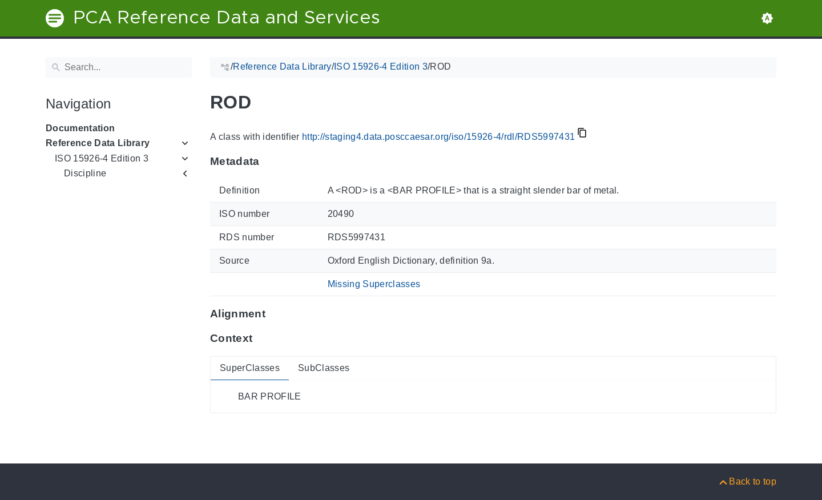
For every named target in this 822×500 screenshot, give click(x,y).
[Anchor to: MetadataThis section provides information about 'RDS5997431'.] (270, 161)
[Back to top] (747, 481)
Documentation (80, 128)
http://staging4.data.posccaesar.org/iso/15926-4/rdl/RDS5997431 (438, 137)
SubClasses (323, 368)
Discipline (85, 173)
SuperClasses (250, 368)
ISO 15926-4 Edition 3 (101, 158)
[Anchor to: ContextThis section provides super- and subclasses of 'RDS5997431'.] (263, 338)
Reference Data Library (98, 143)
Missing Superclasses (374, 284)
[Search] (119, 67)
